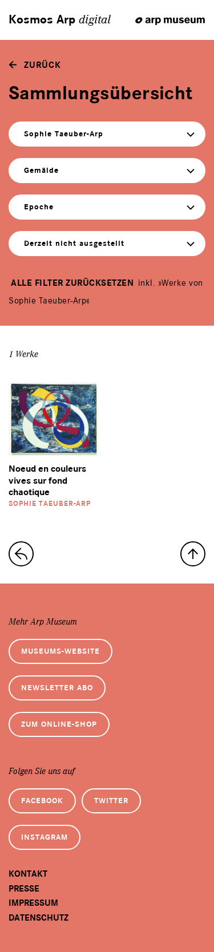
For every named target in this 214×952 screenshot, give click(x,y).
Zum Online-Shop (59, 724)
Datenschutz (38, 918)
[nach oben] (192, 553)
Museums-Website (60, 651)
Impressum (33, 903)
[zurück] (35, 65)
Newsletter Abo (57, 687)
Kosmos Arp (60, 20)
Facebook (42, 800)
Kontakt (28, 874)
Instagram (44, 837)
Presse (24, 889)
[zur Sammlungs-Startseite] (21, 553)
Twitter (111, 800)
